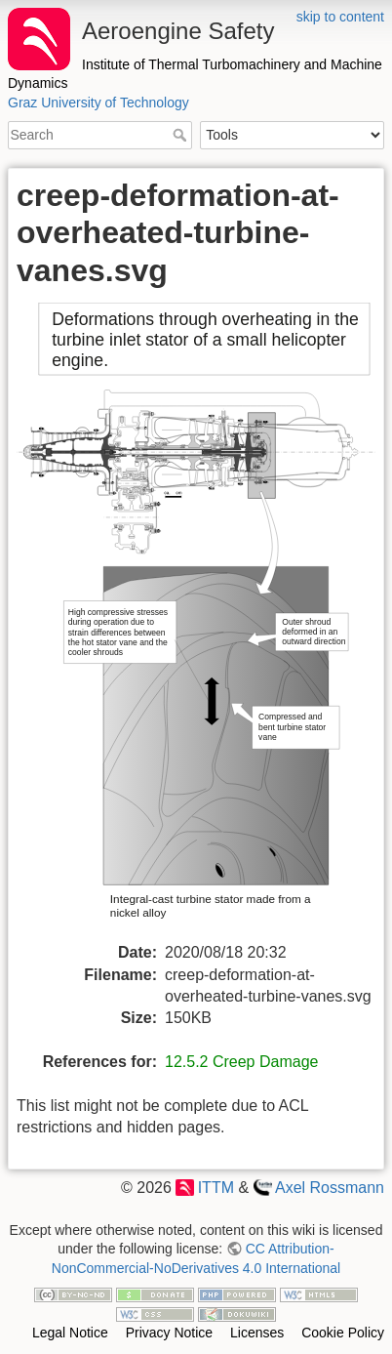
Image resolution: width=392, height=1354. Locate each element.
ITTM (216, 1187)
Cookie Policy (342, 1332)
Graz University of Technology (98, 102)
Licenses (257, 1332)
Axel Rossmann (329, 1187)
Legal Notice (70, 1332)
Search (182, 135)
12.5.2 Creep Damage (241, 1061)
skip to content (340, 16)
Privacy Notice (169, 1332)
